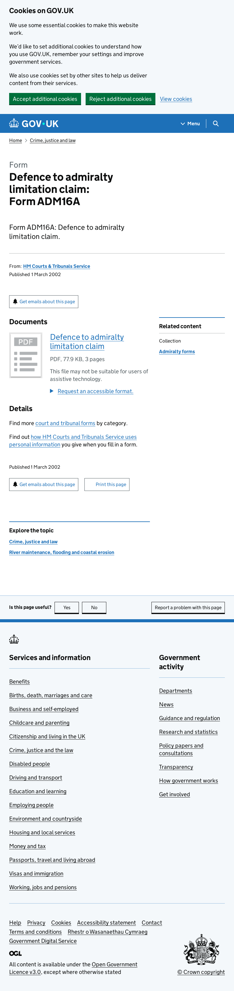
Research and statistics (188, 731)
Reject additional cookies (120, 98)
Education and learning (37, 791)
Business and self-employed (44, 708)
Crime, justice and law (53, 140)
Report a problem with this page (188, 607)
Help (15, 922)
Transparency (176, 766)
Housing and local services (42, 832)
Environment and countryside (45, 818)
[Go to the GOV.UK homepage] (33, 123)
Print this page (111, 484)
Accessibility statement (106, 922)
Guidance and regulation (189, 718)
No (99, 607)
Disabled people (29, 763)
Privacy (36, 922)
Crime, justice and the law (41, 750)
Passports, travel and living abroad (52, 859)
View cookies (176, 99)
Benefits (19, 681)
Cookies (61, 922)
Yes (71, 607)
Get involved (174, 794)
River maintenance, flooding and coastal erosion (61, 552)
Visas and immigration (36, 873)
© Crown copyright (201, 971)
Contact (152, 922)
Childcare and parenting (39, 722)
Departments (175, 690)
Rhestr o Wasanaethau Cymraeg (107, 931)
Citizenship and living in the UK (47, 736)
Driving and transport (35, 777)
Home (15, 140)
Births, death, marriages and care (50, 695)
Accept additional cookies (45, 98)
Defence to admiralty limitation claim (87, 341)
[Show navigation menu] (190, 123)
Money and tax (27, 846)
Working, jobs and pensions (43, 887)
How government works (188, 780)
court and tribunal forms (65, 423)
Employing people (31, 804)
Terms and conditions (35, 931)
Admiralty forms (177, 351)
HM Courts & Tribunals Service (56, 266)
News (166, 704)
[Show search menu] (215, 123)
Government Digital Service (43, 940)
